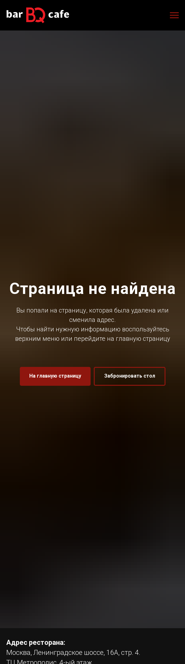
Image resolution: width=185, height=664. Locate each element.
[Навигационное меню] (174, 15)
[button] (129, 376)
